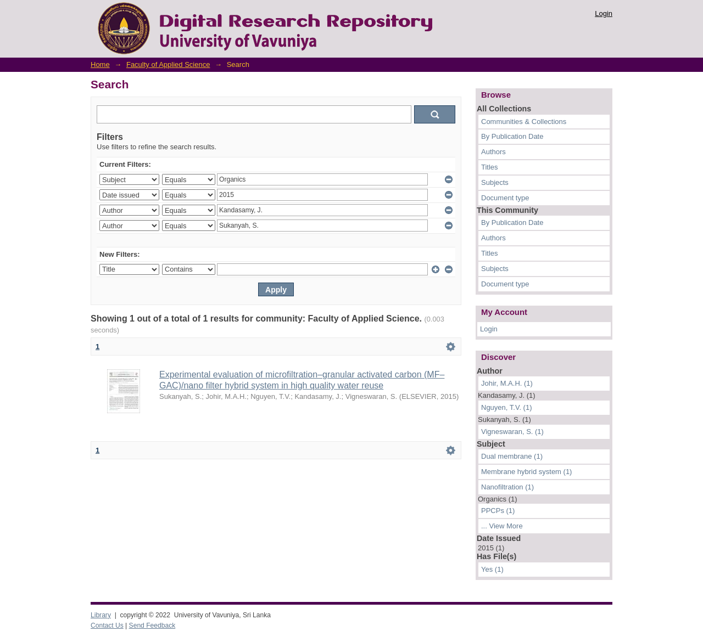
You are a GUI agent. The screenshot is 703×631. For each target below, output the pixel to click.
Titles (489, 167)
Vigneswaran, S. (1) (512, 431)
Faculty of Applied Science (168, 64)
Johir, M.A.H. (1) (507, 383)
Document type (505, 198)
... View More (502, 526)
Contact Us (107, 625)
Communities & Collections (523, 121)
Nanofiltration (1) (507, 487)
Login (603, 13)
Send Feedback (152, 625)
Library (101, 615)
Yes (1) (492, 569)
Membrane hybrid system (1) (526, 471)
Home (100, 64)
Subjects (495, 182)
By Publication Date (512, 136)
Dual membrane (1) (512, 456)
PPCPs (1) (498, 510)
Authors (493, 152)
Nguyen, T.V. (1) (506, 407)
